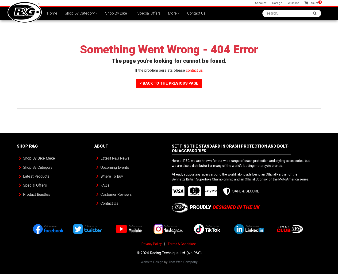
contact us (194, 70)
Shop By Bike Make (39, 158)
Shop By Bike (116, 13)
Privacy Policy (152, 244)
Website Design (152, 262)
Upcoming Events (114, 167)
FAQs (104, 185)
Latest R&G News (115, 158)
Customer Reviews (116, 194)
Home (52, 13)
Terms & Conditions (182, 244)
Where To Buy (111, 176)
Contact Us (196, 13)
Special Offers (149, 13)
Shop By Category (80, 13)
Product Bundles (36, 194)
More (172, 13)
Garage (277, 3)
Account (260, 3)
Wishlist (293, 3)
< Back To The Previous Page (169, 83)
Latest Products (36, 176)
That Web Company (183, 262)
